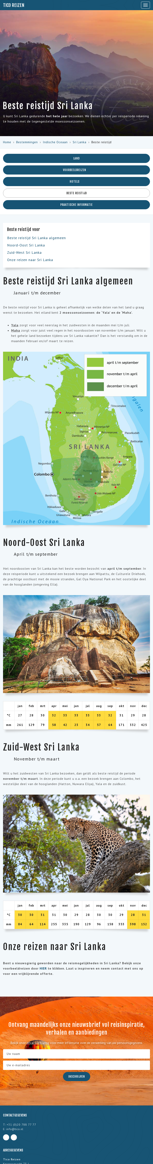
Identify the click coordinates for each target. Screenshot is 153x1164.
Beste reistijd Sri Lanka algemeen (36, 237)
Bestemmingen (27, 142)
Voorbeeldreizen (76, 170)
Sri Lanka (79, 142)
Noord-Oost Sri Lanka (26, 245)
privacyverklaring (38, 1043)
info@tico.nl (14, 1129)
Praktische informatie (76, 204)
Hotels (76, 181)
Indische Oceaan (55, 142)
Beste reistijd (76, 193)
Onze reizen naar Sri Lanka (30, 259)
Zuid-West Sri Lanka (24, 252)
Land (76, 158)
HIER (43, 968)
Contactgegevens (15, 1115)
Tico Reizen (13, 5)
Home (7, 142)
